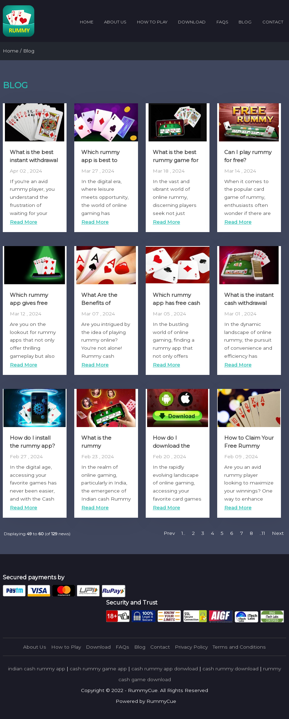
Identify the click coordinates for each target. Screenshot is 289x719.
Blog (245, 22)
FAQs (222, 22)
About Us (115, 22)
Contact (272, 22)
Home (87, 22)
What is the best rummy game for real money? (175, 160)
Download (192, 22)
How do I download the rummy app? (171, 445)
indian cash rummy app (36, 668)
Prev (169, 533)
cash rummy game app (98, 668)
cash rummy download (230, 668)
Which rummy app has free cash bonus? (176, 303)
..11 (262, 533)
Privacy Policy (191, 647)
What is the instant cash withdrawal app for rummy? (249, 303)
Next (278, 533)
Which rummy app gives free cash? (29, 303)
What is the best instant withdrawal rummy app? (34, 160)
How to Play (152, 22)
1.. (183, 533)
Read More (23, 222)
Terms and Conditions (239, 647)
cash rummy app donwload (164, 668)
